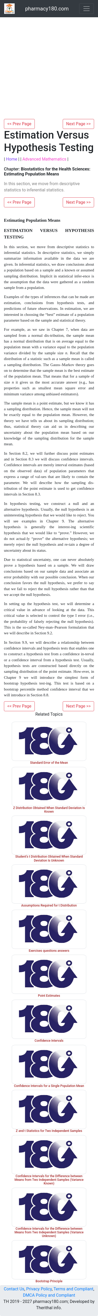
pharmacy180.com (47, 8)
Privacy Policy (39, 1288)
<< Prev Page (19, 123)
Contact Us (14, 1288)
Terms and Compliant (74, 1288)
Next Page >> (78, 123)
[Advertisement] (49, 67)
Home (11, 159)
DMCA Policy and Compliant (49, 1295)
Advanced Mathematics (44, 159)
